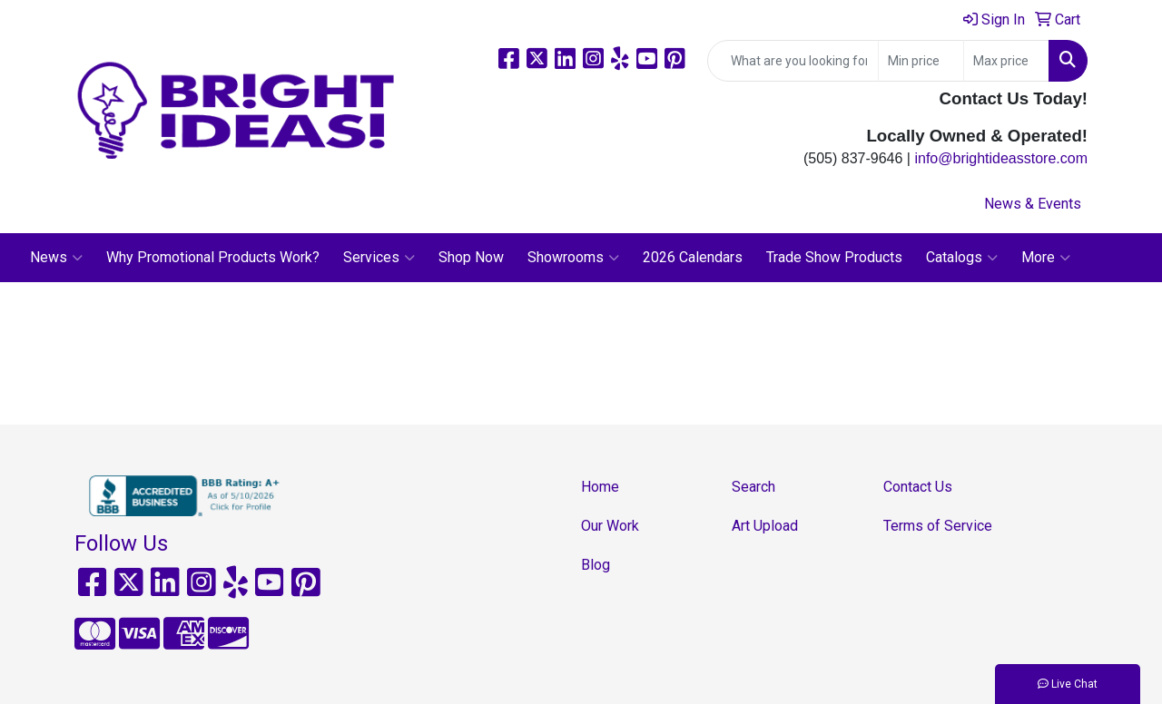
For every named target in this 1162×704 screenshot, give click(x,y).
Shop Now (471, 257)
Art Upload (765, 525)
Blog (595, 564)
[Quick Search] (793, 61)
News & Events (1032, 203)
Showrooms (573, 258)
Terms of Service (937, 525)
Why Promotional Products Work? (213, 257)
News (56, 258)
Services (379, 258)
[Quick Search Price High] (1006, 61)
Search (753, 486)
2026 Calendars (693, 257)
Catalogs (962, 258)
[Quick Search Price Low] (921, 61)
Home (600, 486)
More (1045, 258)
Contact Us (917, 486)
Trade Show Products (834, 257)
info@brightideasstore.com (1001, 158)
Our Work (610, 525)
